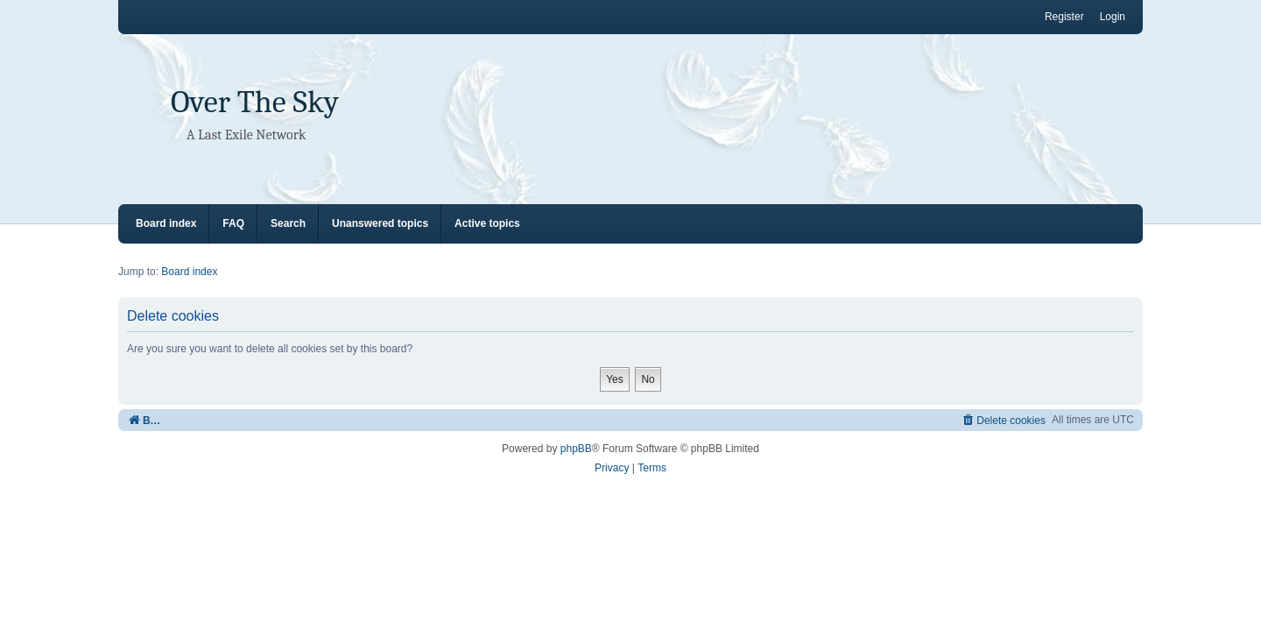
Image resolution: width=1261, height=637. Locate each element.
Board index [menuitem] (166, 223)
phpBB (576, 448)
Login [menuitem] (1112, 17)
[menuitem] (1003, 420)
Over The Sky (255, 102)
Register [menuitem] (1064, 17)
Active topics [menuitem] (487, 223)
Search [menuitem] (288, 223)
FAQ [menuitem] (233, 223)
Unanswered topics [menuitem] (380, 223)
